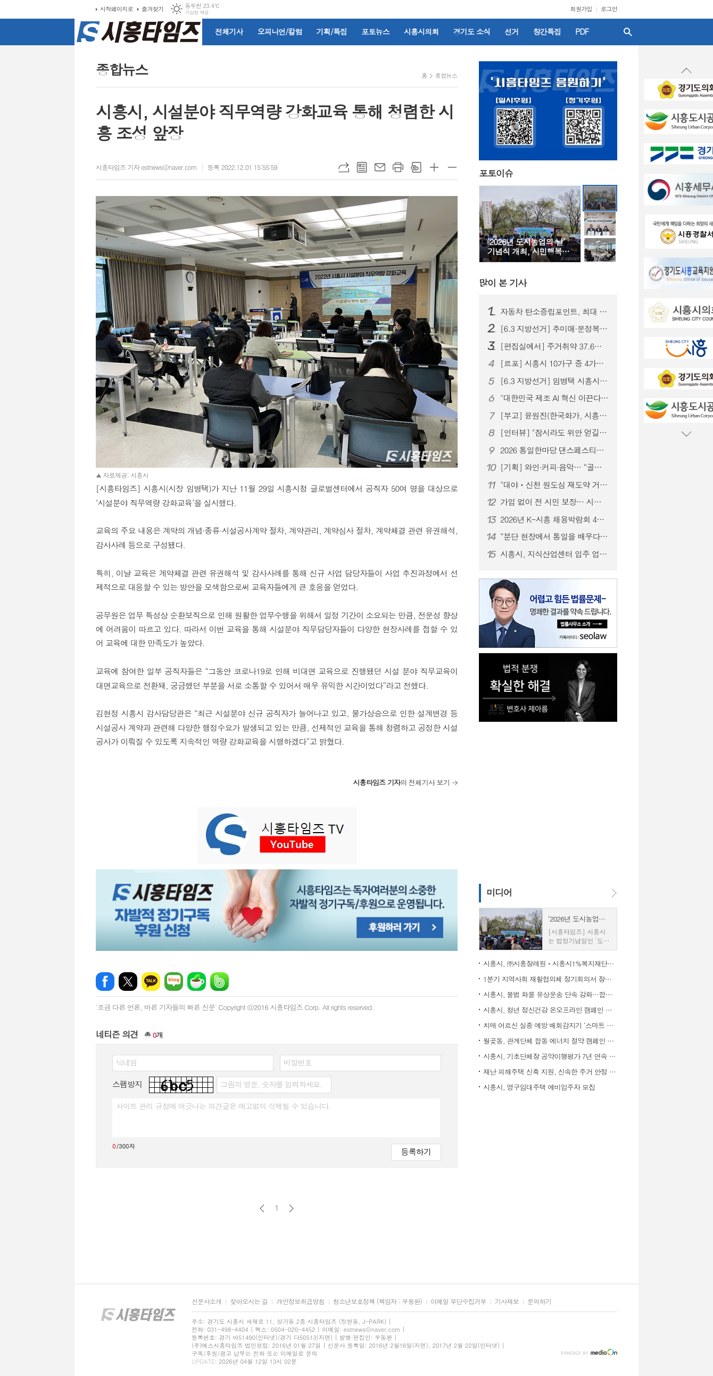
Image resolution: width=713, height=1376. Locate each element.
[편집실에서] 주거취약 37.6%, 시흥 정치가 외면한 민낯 (554, 346)
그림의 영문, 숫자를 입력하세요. (271, 1084)
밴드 (219, 981)
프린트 (398, 167)
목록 (361, 167)
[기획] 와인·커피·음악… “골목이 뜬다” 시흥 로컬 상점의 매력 (554, 467)
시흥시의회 (421, 31)
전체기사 (229, 31)
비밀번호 (298, 1062)
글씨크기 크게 (434, 167)
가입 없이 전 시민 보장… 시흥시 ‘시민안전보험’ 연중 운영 (554, 501)
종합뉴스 (446, 75)
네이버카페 (196, 981)
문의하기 (539, 1302)
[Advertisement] (545, 801)
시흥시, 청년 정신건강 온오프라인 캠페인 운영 (550, 1010)
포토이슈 (496, 173)
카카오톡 (151, 981)
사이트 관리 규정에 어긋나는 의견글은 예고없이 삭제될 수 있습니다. (223, 1106)
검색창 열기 (628, 32)
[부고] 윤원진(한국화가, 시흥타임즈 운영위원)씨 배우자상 (554, 415)
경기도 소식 (472, 31)
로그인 (609, 9)
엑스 (128, 981)
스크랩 (416, 167)
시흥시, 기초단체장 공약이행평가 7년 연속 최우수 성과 (550, 1056)
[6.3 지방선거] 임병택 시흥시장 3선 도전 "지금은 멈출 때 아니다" (554, 381)
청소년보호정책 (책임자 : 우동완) (377, 1302)
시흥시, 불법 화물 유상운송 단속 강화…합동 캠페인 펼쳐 (550, 994)
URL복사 (343, 167)
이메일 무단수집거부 (458, 1302)
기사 (502, 282)
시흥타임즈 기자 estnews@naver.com (146, 167)
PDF (581, 31)
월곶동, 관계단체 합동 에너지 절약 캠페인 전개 (550, 1041)
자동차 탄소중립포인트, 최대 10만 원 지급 (554, 311)
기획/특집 (332, 31)
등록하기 (416, 1151)
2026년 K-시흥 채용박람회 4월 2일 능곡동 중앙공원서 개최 (554, 519)
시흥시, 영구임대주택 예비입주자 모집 (539, 1087)
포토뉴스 (375, 31)
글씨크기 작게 (452, 167)
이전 (262, 1208)
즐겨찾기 (152, 9)
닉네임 (126, 1062)
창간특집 (547, 31)
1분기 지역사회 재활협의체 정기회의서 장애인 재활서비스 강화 (550, 979)
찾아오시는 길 (249, 1302)
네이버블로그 (173, 981)
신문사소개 (206, 1302)
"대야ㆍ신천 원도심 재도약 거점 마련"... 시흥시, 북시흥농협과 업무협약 (554, 484)
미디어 (499, 892)
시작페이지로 (116, 9)
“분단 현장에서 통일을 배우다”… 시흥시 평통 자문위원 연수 (554, 536)
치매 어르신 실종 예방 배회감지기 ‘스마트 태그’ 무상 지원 (550, 1025)
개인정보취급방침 (300, 1302)
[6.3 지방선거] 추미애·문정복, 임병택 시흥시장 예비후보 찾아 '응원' (554, 328)
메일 (380, 167)
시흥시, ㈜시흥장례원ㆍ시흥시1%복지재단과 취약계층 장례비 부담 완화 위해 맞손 (550, 963)
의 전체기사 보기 (401, 782)
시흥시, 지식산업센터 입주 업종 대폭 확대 (554, 554)
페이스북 (105, 981)
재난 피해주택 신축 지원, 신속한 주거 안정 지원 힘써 (550, 1071)
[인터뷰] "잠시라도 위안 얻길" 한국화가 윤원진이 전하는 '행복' (554, 432)
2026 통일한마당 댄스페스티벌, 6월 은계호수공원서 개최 (554, 450)
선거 (511, 31)
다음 (291, 1208)
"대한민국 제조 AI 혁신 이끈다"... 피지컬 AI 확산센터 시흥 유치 (554, 398)
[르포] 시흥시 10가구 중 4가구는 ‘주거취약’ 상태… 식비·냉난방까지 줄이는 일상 (554, 363)
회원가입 (581, 9)
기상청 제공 (197, 12)
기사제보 (507, 1302)
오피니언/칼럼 (280, 31)
